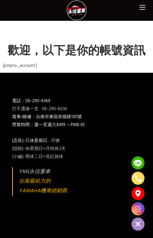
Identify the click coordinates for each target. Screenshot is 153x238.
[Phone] (138, 178)
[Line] (138, 162)
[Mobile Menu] (142, 7)
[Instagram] (138, 208)
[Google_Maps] (138, 193)
